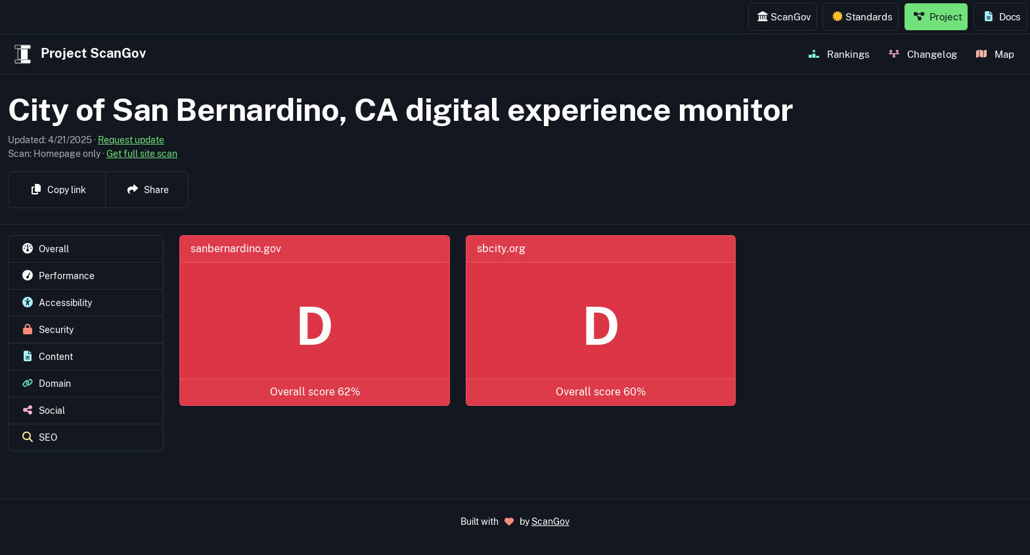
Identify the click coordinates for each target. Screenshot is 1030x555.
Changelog (923, 54)
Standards (862, 16)
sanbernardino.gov (235, 248)
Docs (1002, 16)
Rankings (839, 54)
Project (938, 16)
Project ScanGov (78, 54)
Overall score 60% (601, 392)
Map (995, 54)
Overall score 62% (315, 392)
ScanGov (784, 16)
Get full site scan (141, 153)
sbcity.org (501, 248)
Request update (131, 140)
